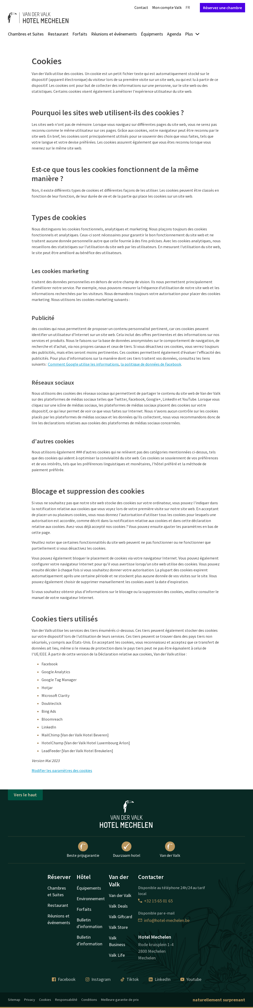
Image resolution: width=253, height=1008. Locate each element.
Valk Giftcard (120, 916)
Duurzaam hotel (126, 849)
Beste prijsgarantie (83, 849)
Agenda (174, 34)
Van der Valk (170, 849)
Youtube (190, 979)
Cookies (45, 999)
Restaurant (58, 34)
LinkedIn (159, 979)
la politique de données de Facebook (151, 364)
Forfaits (79, 34)
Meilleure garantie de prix (120, 999)
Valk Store (118, 927)
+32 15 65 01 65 (155, 901)
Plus (192, 34)
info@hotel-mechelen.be (164, 920)
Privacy (29, 999)
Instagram (98, 979)
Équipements (89, 888)
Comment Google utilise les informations (83, 364)
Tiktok (130, 979)
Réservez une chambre (222, 7)
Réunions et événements (114, 34)
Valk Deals (118, 906)
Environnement (91, 898)
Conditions (89, 999)
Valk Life (117, 955)
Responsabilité (66, 999)
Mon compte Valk (167, 7)
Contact (141, 7)
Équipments (152, 34)
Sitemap (14, 999)
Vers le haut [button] (25, 795)
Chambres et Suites (26, 34)
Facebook (64, 979)
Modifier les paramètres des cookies (62, 770)
